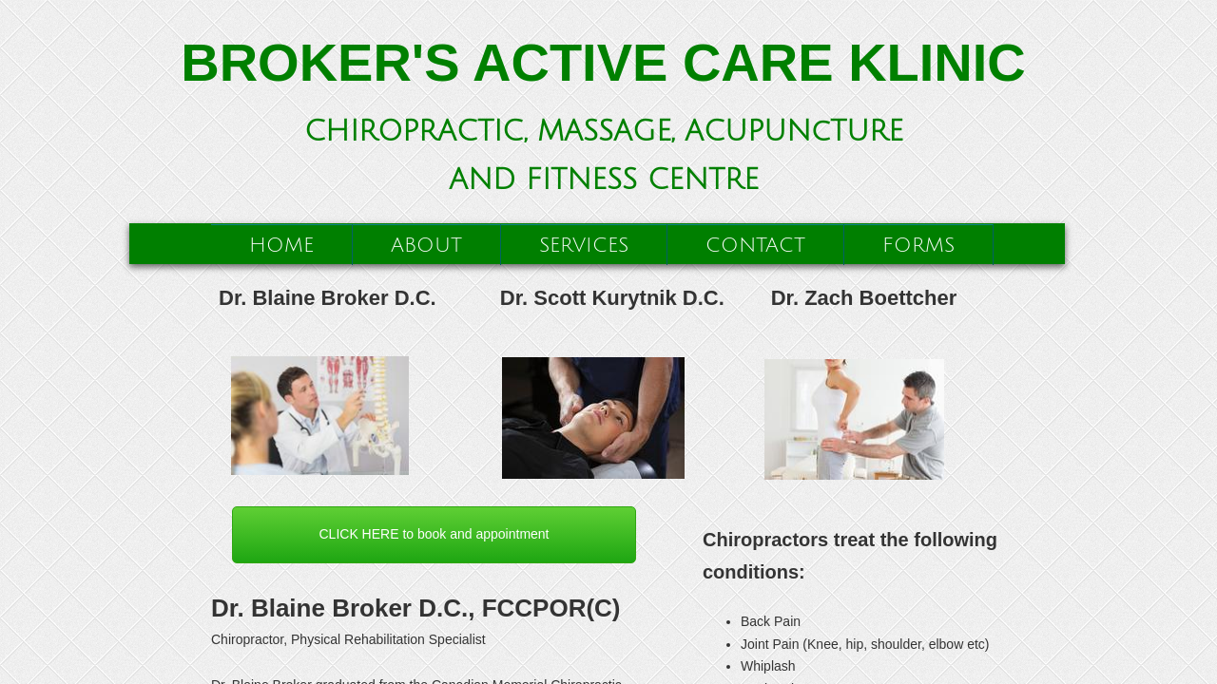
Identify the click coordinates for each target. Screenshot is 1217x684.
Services (583, 245)
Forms (918, 245)
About (426, 245)
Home (281, 245)
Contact (755, 245)
